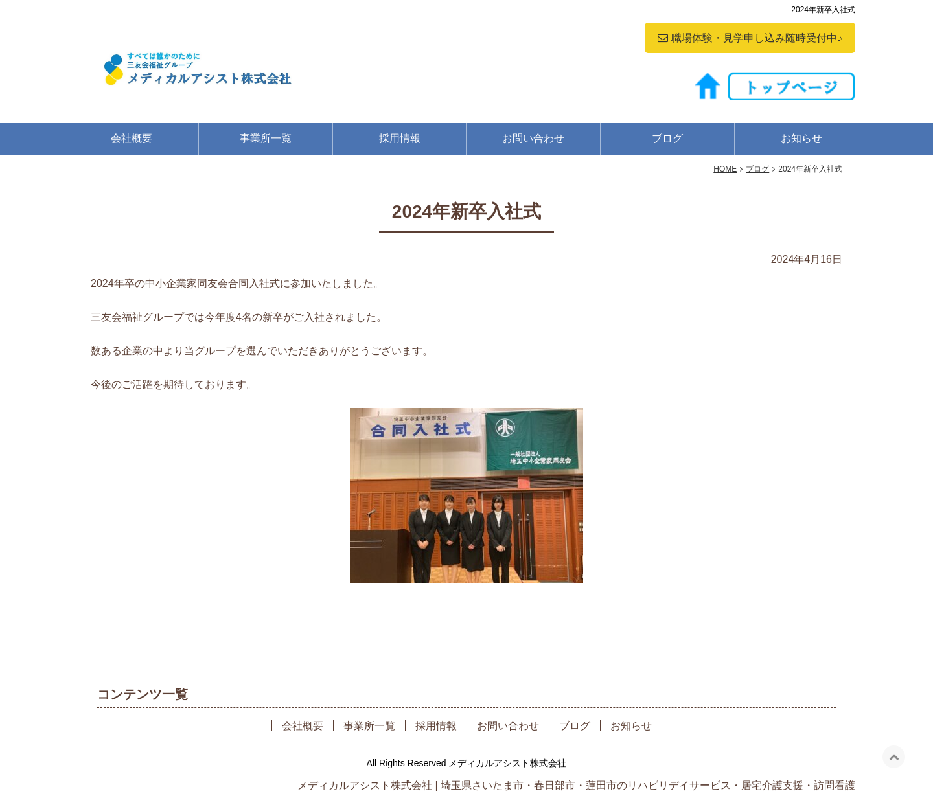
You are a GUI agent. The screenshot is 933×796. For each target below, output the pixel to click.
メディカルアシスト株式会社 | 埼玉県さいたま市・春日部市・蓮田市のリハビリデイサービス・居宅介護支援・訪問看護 (576, 785)
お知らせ (801, 138)
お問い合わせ (533, 138)
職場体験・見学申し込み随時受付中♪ (756, 37)
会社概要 (131, 138)
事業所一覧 (266, 138)
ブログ (667, 138)
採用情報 (399, 138)
